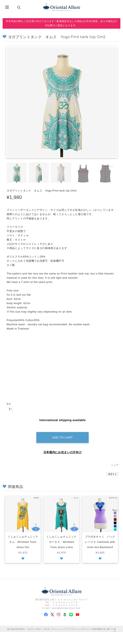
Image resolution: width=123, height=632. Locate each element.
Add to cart (62, 434)
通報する (112, 471)
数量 (9, 404)
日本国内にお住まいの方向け (62, 448)
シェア (115, 461)
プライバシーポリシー (79, 626)
